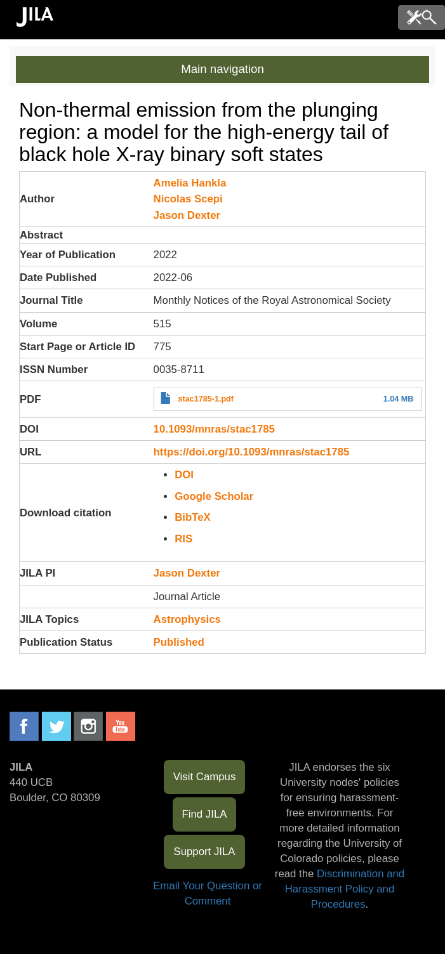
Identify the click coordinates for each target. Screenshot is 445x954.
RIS (183, 539)
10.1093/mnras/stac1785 (214, 429)
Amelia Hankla (190, 183)
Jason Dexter (187, 215)
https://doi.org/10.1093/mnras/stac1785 (252, 452)
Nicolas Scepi (188, 199)
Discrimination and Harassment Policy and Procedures (344, 889)
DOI (184, 475)
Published (179, 642)
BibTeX (193, 517)
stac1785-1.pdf (206, 399)
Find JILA (204, 814)
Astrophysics (187, 619)
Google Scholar (214, 496)
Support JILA (204, 852)
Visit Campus (204, 777)
